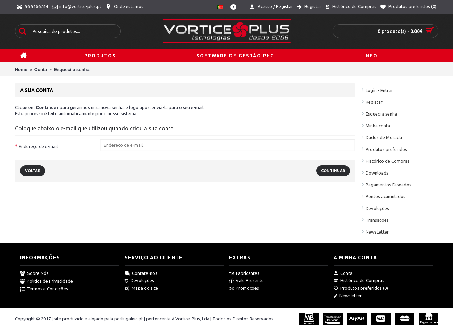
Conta (343, 273)
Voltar (32, 171)
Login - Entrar (379, 90)
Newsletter (348, 296)
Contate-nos (141, 273)
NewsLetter (377, 231)
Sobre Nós (34, 273)
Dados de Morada (384, 137)
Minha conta (378, 125)
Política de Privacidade (46, 281)
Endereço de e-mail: (39, 146)
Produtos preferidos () (361, 288)
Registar (374, 102)
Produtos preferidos (386, 149)
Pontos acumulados (385, 196)
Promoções (244, 288)
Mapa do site (141, 288)
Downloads (377, 172)
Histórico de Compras (388, 161)
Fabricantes (244, 273)
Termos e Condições (44, 289)
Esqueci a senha (381, 113)
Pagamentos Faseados (388, 184)
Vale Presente (246, 281)
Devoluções (377, 208)
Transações (377, 220)
